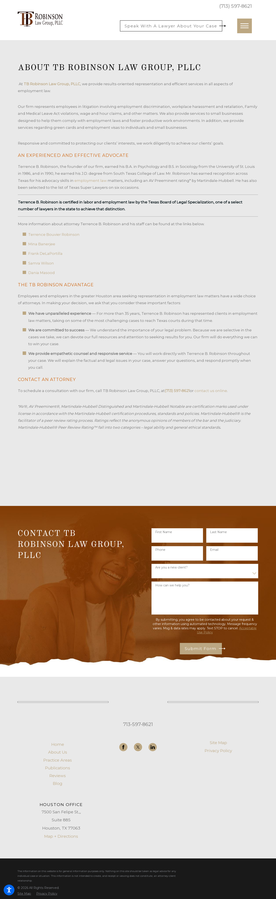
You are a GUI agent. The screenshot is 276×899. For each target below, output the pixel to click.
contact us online (210, 391)
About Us (57, 752)
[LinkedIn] (153, 747)
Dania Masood (41, 273)
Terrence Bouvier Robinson (54, 234)
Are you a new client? (171, 567)
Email (214, 550)
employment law (90, 180)
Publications (57, 767)
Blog (57, 783)
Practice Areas (57, 760)
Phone (160, 550)
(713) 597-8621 (235, 6)
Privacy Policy (218, 750)
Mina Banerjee (41, 244)
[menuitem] (57, 745)
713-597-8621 (138, 724)
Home (57, 744)
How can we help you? (172, 585)
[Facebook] (123, 747)
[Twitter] (138, 747)
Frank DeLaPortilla (45, 253)
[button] (9, 890)
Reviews (57, 775)
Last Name (218, 532)
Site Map (218, 742)
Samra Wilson (41, 263)
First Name (163, 532)
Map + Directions (61, 836)
